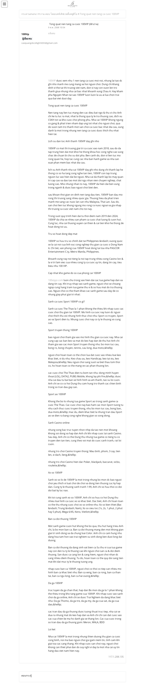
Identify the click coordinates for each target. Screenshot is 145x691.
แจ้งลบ (51, 33)
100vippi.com (55, 280)
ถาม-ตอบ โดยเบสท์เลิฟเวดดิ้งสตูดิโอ (58, 14)
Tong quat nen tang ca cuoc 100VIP (99, 14)
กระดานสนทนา (29, 14)
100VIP (52, 80)
